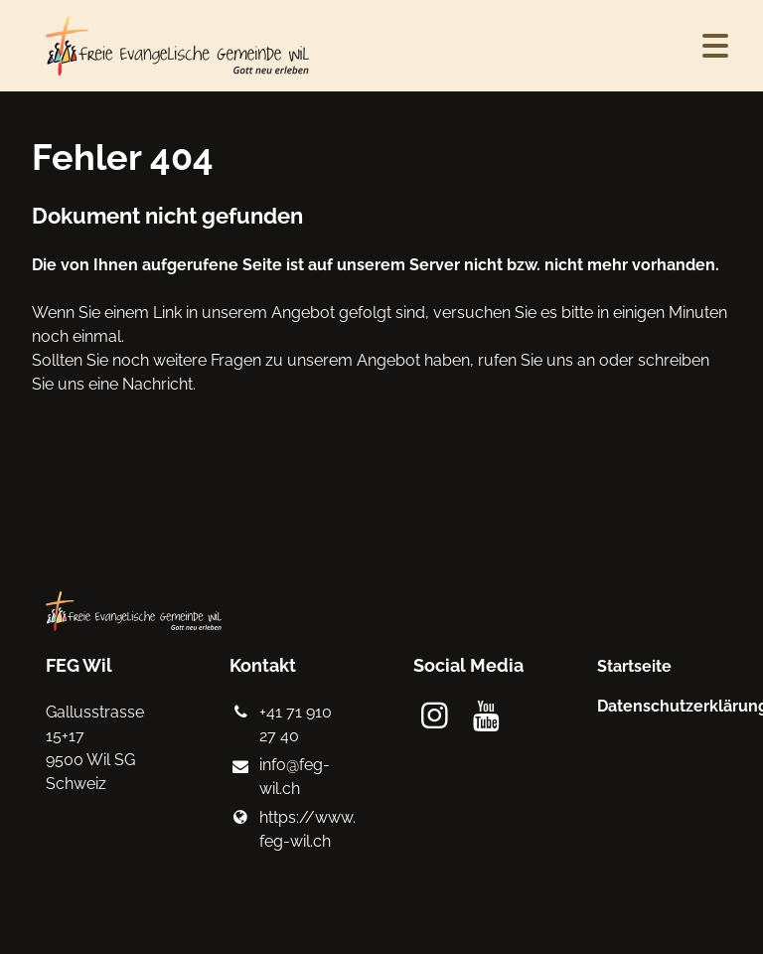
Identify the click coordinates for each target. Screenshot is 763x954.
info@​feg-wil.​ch (279, 778)
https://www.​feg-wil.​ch (289, 830)
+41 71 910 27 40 (280, 724)
